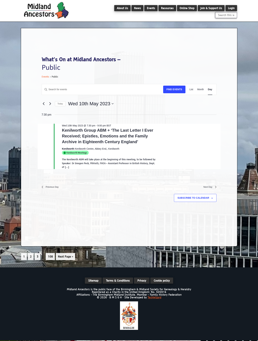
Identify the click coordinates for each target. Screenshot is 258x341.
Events (45, 76)
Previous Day (52, 187)
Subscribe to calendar (193, 199)
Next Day (208, 187)
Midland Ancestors (46, 10)
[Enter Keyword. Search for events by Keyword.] (102, 89)
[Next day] (50, 104)
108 (51, 257)
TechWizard (154, 298)
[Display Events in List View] (191, 89)
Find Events (174, 89)
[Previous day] (44, 104)
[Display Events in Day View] (210, 89)
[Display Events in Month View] (200, 89)
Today (60, 104)
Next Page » (65, 258)
